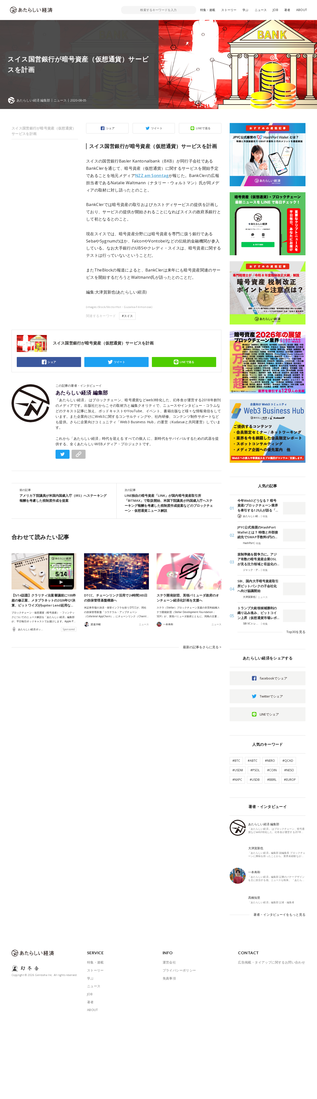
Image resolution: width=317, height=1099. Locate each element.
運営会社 (169, 962)
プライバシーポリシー (179, 970)
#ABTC (252, 760)
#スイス (127, 316)
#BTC (236, 760)
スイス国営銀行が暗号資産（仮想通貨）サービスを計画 (44, 131)
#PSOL (255, 770)
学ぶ (245, 10)
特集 (265, 516)
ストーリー (228, 10)
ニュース (261, 10)
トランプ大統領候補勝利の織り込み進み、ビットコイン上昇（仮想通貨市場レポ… (258, 613)
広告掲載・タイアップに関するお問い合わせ (271, 962)
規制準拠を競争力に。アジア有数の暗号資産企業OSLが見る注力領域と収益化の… (258, 559)
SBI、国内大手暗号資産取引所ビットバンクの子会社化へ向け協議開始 (257, 586)
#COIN (272, 770)
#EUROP (290, 780)
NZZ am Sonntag (152, 175)
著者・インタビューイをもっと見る (279, 914)
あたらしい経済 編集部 (82, 392)
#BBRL (271, 780)
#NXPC (237, 780)
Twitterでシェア (271, 696)
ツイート (157, 128)
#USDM (237, 770)
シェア (110, 128)
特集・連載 (207, 10)
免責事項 (169, 978)
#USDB (255, 780)
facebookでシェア (273, 678)
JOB (275, 10)
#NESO (289, 770)
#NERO (270, 760)
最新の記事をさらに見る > (202, 647)
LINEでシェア (269, 714)
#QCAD (287, 760)
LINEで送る (203, 128)
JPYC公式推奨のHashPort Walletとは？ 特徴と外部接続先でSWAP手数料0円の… (257, 532)
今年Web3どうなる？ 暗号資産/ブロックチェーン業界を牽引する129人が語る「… (257, 505)
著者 (287, 10)
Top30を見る (295, 632)
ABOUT (301, 10)
